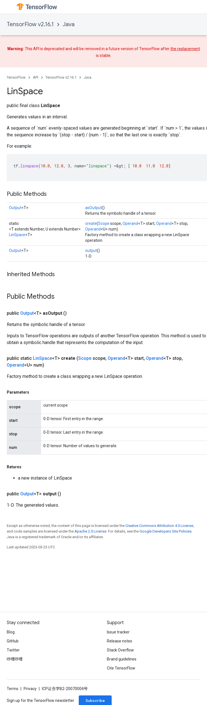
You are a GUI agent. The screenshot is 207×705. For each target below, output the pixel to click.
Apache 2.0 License (90, 531)
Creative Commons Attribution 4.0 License (159, 526)
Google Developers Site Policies (166, 531)
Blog (11, 632)
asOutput (93, 207)
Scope (103, 223)
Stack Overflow (120, 650)
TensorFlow (16, 77)
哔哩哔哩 (14, 659)
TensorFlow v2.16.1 (30, 24)
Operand (130, 223)
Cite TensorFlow (121, 668)
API (35, 77)
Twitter (13, 650)
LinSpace (17, 234)
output (91, 250)
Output (15, 207)
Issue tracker (118, 632)
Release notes (119, 641)
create (91, 223)
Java (69, 24)
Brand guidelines (121, 659)
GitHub (13, 641)
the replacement (185, 48)
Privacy (30, 688)
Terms (12, 688)
